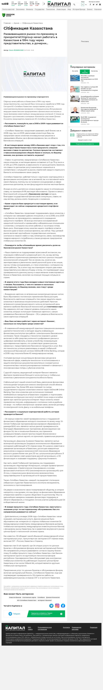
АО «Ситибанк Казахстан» (26, 601)
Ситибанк (41, 599)
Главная (7, 24)
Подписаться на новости (85, 145)
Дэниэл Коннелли (53, 599)
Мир (69, 11)
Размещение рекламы (77, 630)
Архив (16, 24)
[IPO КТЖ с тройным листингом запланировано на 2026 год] (75, 80)
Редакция (93, 629)
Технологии (50, 11)
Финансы (29, 11)
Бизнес (90, 11)
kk (86, 5)
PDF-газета (30, 630)
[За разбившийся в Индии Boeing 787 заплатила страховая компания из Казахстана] (75, 101)
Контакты (66, 629)
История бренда (79, 11)
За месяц (94, 72)
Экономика (20, 11)
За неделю (85, 73)
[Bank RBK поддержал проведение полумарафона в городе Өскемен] (75, 122)
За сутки (75, 72)
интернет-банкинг (45, 601)
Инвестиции (61, 11)
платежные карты (29, 599)
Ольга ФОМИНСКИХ (16, 51)
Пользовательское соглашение (45, 630)
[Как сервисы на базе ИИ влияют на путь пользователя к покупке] (75, 91)
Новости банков (15, 599)
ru (83, 5)
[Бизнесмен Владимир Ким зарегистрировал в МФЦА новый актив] (75, 111)
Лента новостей (8, 11)
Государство (39, 11)
